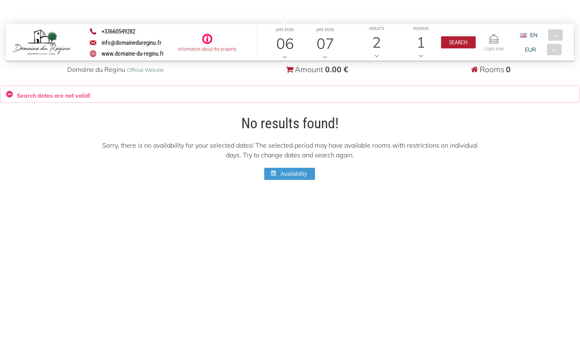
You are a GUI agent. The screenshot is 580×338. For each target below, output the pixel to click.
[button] (458, 42)
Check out (324, 18)
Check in (285, 18)
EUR (530, 49)
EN (533, 35)
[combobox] (544, 35)
